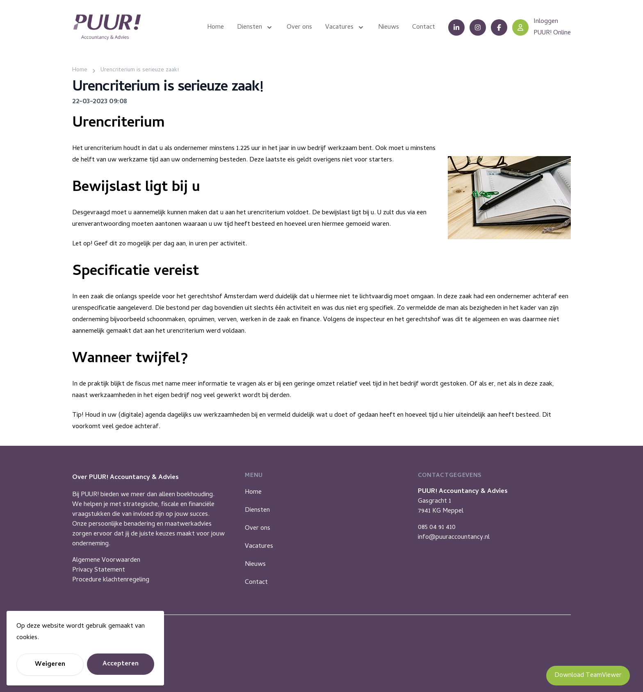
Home (253, 492)
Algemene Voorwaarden (106, 560)
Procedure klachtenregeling (110, 580)
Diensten (257, 510)
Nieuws (255, 564)
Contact (256, 582)
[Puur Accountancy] (107, 27)
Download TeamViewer (588, 675)
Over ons (257, 528)
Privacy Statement (98, 570)
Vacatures (259, 546)
